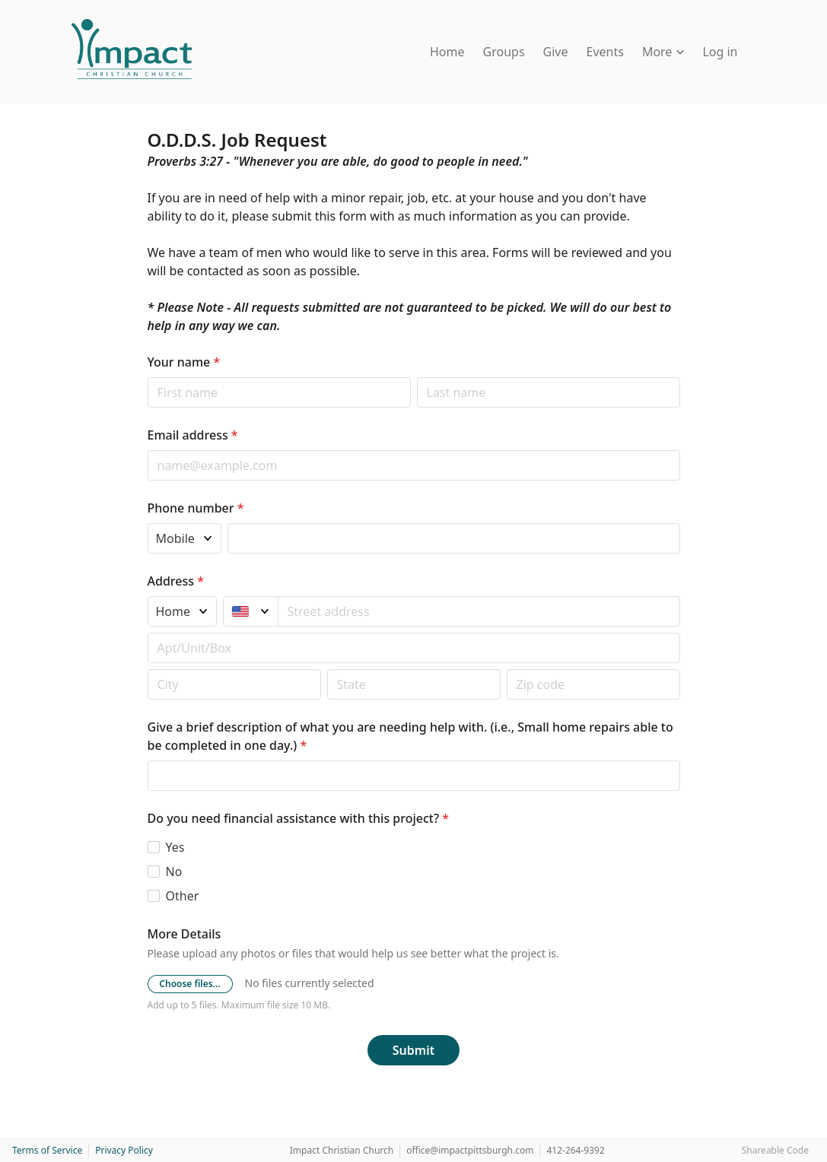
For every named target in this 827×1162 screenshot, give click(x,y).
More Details (184, 933)
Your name (184, 362)
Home (447, 51)
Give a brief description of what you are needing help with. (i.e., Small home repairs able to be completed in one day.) (410, 736)
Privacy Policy (124, 1150)
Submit (413, 1050)
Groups (504, 51)
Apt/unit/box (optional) (147, 632)
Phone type (147, 522)
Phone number (196, 508)
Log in (719, 51)
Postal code (147, 668)
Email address (193, 435)
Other (182, 895)
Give (555, 51)
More (663, 51)
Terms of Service (47, 1150)
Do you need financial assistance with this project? (299, 818)
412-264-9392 (575, 1150)
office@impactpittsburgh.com (469, 1150)
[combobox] (479, 611)
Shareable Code (775, 1150)
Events (605, 51)
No (174, 871)
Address (176, 581)
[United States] (250, 611)
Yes (175, 847)
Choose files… (189, 983)
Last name (416, 376)
